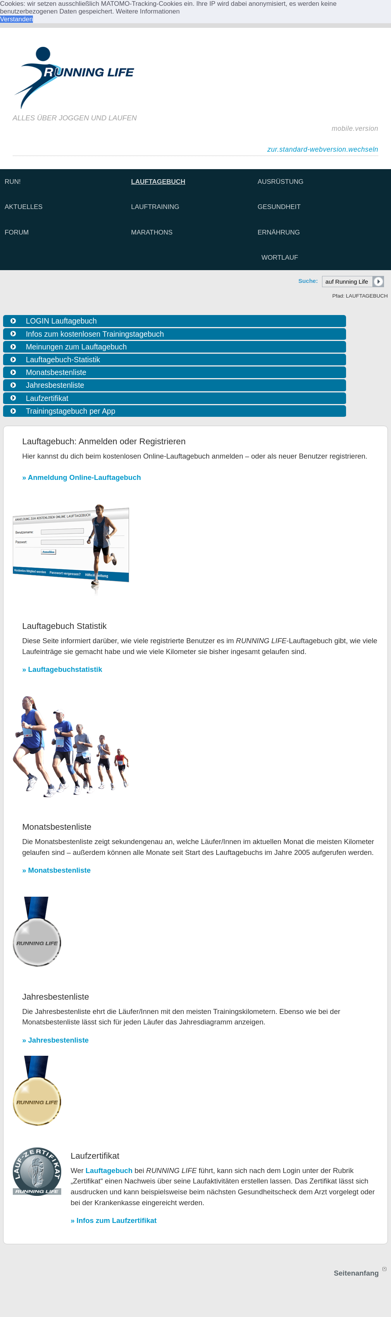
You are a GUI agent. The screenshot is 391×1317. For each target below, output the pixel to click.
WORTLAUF (280, 257)
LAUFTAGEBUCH (158, 181)
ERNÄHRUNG (279, 232)
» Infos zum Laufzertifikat (114, 1220)
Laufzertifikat (47, 398)
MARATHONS (151, 232)
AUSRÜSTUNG (281, 181)
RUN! (13, 181)
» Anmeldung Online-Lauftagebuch (81, 477)
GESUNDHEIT (279, 207)
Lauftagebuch (109, 1170)
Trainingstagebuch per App (70, 411)
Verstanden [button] (16, 19)
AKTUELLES (24, 207)
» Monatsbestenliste (56, 870)
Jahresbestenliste (55, 385)
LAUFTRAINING (155, 207)
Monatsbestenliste (56, 372)
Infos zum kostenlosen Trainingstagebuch (95, 334)
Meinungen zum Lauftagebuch (76, 347)
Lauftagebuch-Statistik (63, 359)
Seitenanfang (361, 1273)
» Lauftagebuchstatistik (62, 669)
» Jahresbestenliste (55, 1040)
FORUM (17, 232)
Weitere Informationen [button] (148, 11)
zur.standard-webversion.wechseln (322, 149)
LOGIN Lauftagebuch (61, 321)
